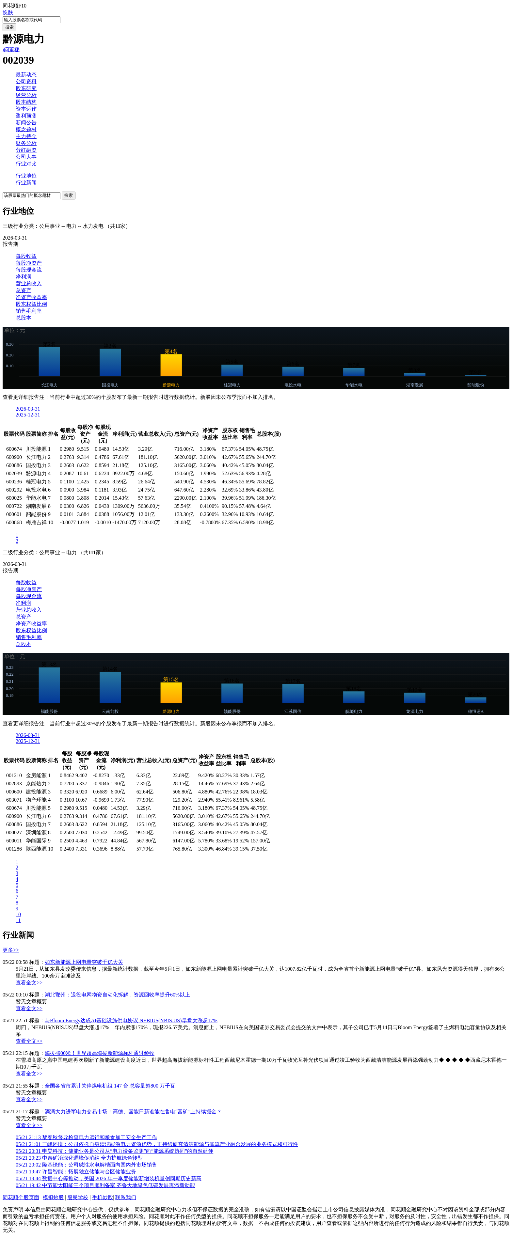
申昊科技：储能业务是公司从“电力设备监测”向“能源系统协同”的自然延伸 (114, 1151)
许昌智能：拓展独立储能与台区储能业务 (76, 1171)
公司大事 (26, 157)
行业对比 (26, 163)
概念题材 (26, 129)
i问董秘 (11, 49)
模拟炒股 (53, 1197)
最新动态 (26, 74)
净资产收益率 (31, 297)
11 (18, 920)
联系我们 (125, 1197)
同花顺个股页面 (21, 1197)
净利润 (23, 276)
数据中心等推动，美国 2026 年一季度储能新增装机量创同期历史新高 (108, 1178)
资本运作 (26, 109)
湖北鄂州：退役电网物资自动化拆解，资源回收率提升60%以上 (117, 994)
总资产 (23, 290)
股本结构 (26, 102)
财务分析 (26, 143)
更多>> (11, 950)
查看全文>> (29, 982)
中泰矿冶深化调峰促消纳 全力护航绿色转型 (79, 1158)
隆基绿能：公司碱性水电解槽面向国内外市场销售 (86, 1165)
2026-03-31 (28, 409)
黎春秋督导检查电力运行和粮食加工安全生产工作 (86, 1137)
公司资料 (26, 81)
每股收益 (26, 256)
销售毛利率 (29, 311)
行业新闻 (26, 182)
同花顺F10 (14, 5)
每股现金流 (29, 270)
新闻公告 (26, 122)
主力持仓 (26, 136)
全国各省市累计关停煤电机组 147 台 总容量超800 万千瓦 (110, 1086)
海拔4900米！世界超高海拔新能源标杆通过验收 (99, 1053)
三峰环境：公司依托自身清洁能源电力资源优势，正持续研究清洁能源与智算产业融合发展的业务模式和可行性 (157, 1144)
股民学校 (77, 1197)
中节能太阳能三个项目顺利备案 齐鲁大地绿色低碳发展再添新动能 (105, 1185)
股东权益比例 (31, 304)
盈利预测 (26, 115)
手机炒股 (102, 1197)
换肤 (8, 12)
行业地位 (26, 176)
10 (18, 914)
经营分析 (26, 95)
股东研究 (26, 88)
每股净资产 (29, 263)
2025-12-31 (28, 414)
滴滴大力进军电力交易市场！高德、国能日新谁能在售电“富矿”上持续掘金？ (133, 1111)
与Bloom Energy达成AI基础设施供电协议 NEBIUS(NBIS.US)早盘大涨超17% (131, 1020)
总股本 (23, 318)
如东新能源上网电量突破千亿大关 (84, 962)
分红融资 (26, 150)
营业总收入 (29, 283)
